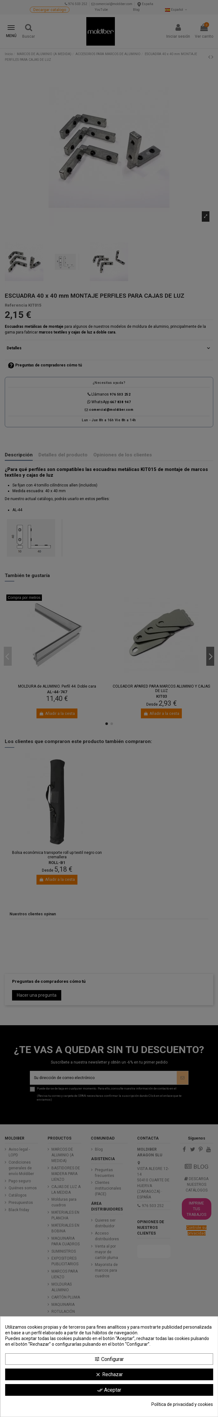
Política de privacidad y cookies (182, 1404)
